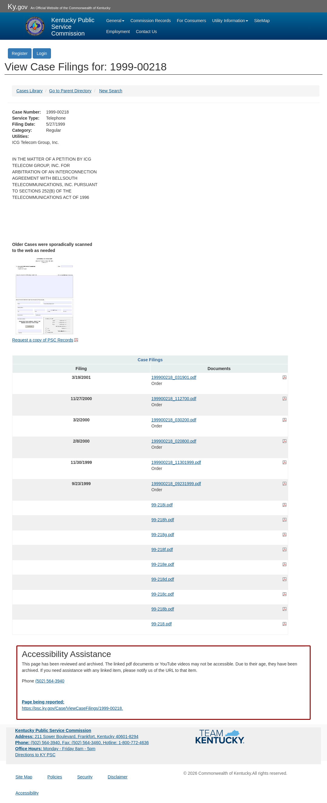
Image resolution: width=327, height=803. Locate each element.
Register (20, 53)
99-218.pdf (161, 623)
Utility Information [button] (230, 20)
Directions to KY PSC (35, 754)
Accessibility (27, 793)
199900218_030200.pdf (173, 419)
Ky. (18, 6)
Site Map (23, 776)
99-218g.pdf (162, 534)
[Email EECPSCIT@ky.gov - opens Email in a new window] (163, 705)
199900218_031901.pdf (173, 377)
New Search (110, 90)
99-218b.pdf (162, 609)
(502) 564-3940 (49, 681)
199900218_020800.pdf (173, 441)
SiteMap (262, 20)
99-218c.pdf (162, 594)
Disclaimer (117, 776)
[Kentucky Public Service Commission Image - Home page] (60, 26)
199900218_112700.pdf (173, 398)
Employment (118, 31)
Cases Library (29, 90)
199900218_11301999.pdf (176, 462)
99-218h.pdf (162, 519)
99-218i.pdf (162, 504)
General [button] (115, 20)
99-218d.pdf (162, 579)
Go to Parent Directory (70, 90)
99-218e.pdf (162, 564)
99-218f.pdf (162, 549)
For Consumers (191, 20)
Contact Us (146, 31)
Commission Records (150, 20)
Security (85, 776)
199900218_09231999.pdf (176, 483)
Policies (54, 776)
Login (42, 53)
